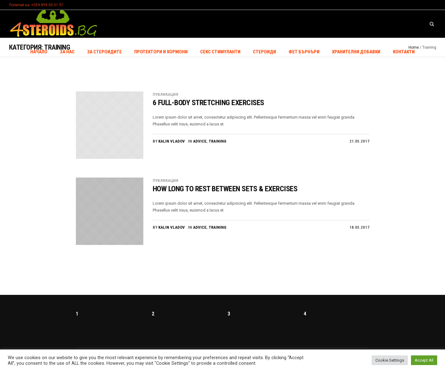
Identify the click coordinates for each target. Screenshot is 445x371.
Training (217, 141)
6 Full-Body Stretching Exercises (208, 102)
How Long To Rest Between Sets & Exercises (225, 188)
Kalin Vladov (171, 141)
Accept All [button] (424, 360)
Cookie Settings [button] (389, 360)
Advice (199, 141)
